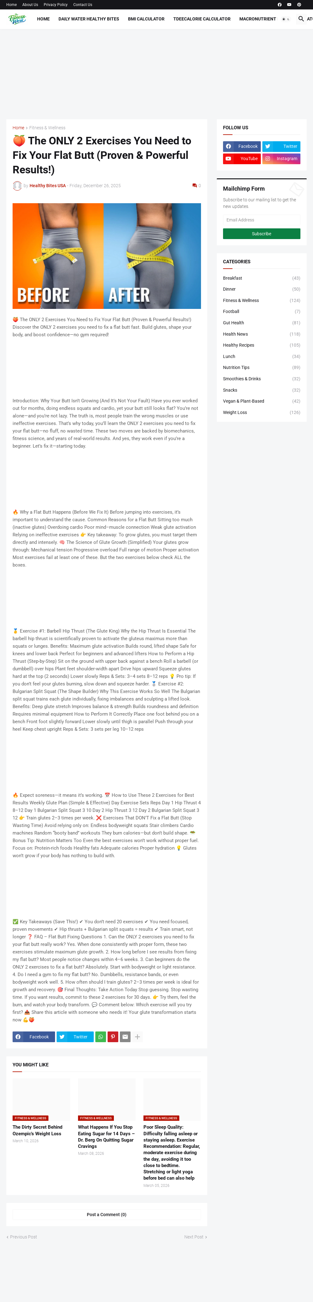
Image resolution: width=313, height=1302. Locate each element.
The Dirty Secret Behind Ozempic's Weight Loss (37, 1130)
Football (262, 312)
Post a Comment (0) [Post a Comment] (106, 1214)
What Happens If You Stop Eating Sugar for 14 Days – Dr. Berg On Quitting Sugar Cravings (106, 1136)
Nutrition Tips (262, 368)
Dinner (262, 289)
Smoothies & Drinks (262, 379)
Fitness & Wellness (47, 128)
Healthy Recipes (262, 345)
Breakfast (262, 278)
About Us (30, 5)
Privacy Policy (56, 5)
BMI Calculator (146, 18)
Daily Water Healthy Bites (89, 18)
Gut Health (262, 323)
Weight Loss (262, 413)
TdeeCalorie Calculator (202, 18)
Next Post (194, 1236)
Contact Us (82, 5)
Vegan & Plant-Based (262, 401)
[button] (286, 19)
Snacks (262, 390)
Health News (262, 334)
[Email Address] (262, 220)
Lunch (262, 357)
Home (11, 5)
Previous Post (23, 1236)
